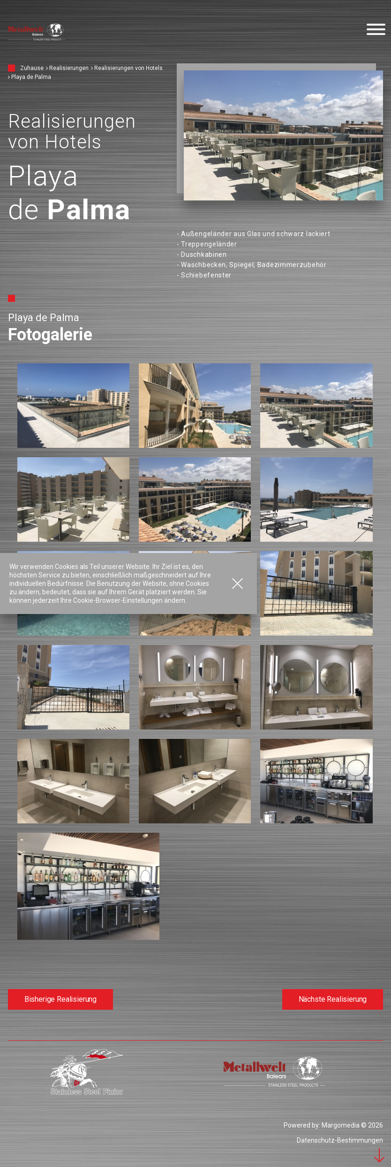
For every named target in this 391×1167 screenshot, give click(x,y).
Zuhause (32, 68)
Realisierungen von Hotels (128, 68)
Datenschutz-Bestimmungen (340, 1140)
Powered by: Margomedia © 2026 (333, 1125)
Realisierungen (69, 68)
